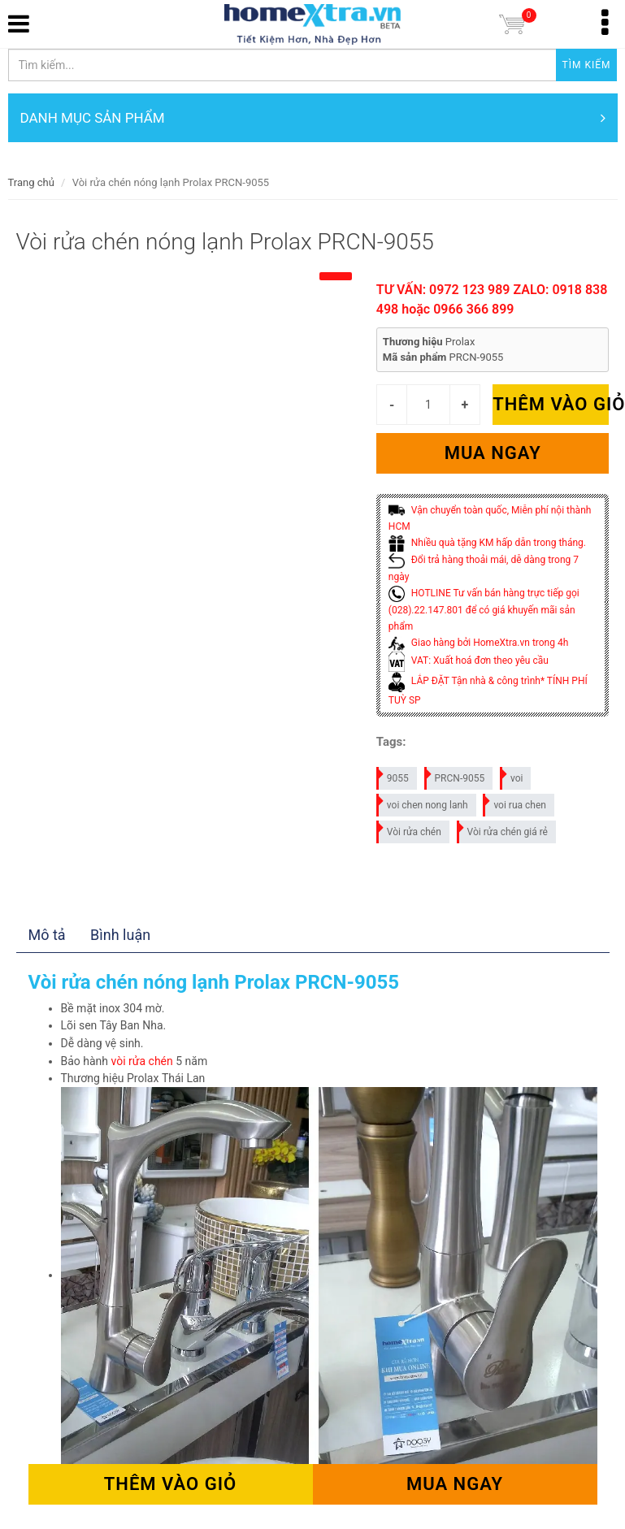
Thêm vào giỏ (551, 404)
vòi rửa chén (142, 1061)
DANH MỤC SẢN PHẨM (312, 117)
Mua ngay (493, 453)
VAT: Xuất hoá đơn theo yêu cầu (468, 660)
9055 (393, 775)
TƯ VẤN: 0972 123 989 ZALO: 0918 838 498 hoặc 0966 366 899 (492, 299)
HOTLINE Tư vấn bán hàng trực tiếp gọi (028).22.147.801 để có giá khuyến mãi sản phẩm (483, 609)
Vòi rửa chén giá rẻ (503, 829)
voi (512, 775)
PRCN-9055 (455, 775)
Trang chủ (31, 182)
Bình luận (120, 934)
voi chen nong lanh (423, 802)
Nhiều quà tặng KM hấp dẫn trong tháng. (487, 542)
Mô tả (47, 934)
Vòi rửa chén (409, 829)
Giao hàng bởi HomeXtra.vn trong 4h (478, 642)
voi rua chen (515, 802)
